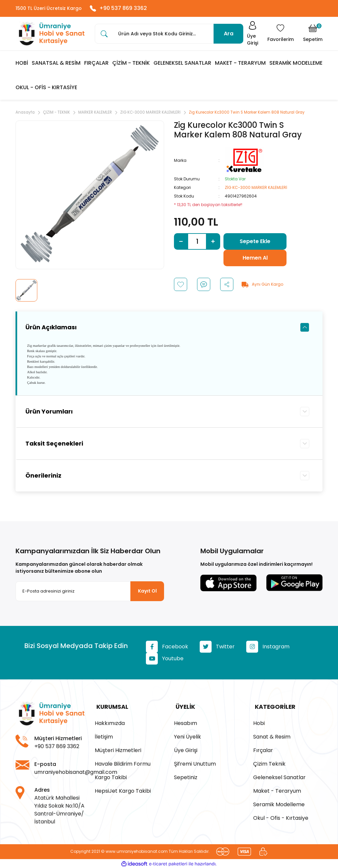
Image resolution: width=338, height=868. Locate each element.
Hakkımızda (110, 722)
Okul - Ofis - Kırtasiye (280, 817)
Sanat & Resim (271, 736)
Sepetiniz (185, 776)
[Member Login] (251, 35)
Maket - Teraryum (277, 790)
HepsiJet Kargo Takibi (123, 790)
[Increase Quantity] (213, 243)
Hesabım (185, 722)
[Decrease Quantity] (181, 243)
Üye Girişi (185, 749)
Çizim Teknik (269, 763)
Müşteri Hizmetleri (118, 749)
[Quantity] (197, 242)
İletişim (104, 736)
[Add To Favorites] (180, 285)
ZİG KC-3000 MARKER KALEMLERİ (256, 189)
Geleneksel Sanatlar (279, 776)
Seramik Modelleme (279, 804)
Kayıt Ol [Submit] (147, 592)
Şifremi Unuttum (195, 763)
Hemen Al (255, 259)
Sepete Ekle (255, 242)
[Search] (169, 35)
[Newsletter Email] (90, 592)
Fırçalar (263, 749)
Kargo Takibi (111, 776)
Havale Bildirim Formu (123, 763)
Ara (228, 34)
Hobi (259, 722)
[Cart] (312, 34)
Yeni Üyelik (187, 736)
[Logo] (50, 35)
